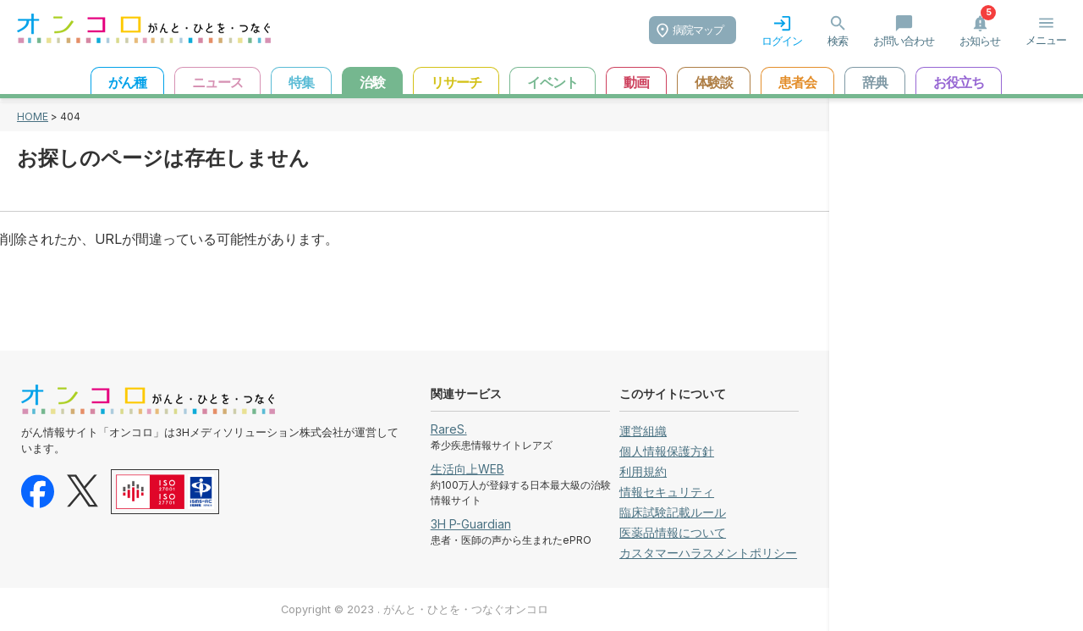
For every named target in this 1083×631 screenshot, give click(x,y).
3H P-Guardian (471, 524)
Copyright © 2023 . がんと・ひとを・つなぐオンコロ (414, 609)
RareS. (449, 429)
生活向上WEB (467, 469)
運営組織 (643, 430)
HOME (32, 116)
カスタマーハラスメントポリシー (708, 552)
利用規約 (643, 471)
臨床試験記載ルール (672, 512)
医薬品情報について (672, 532)
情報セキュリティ (666, 491)
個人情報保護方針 (666, 451)
